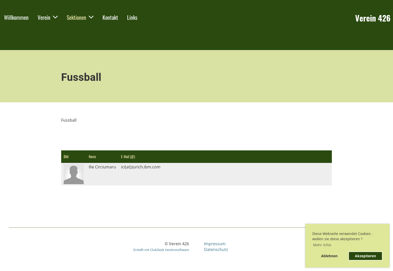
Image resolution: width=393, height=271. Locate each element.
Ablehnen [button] (329, 255)
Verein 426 (372, 18)
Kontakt (110, 17)
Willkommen (16, 17)
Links (132, 17)
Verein (48, 17)
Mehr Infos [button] (322, 244)
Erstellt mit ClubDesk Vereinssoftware (161, 249)
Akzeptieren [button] (365, 255)
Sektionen (80, 17)
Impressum (215, 243)
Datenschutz (216, 249)
